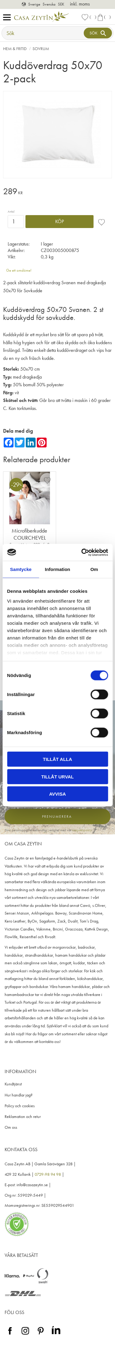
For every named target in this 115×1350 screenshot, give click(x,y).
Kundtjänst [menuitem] (13, 1084)
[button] (8, 17)
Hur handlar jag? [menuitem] (19, 1095)
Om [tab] (94, 569)
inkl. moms (80, 4)
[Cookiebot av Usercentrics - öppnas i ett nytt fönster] (82, 552)
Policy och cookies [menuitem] (20, 1105)
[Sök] (98, 33)
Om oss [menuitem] (11, 1127)
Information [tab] (57, 569)
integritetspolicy (82, 830)
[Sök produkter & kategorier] (43, 33)
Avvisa (57, 794)
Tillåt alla (57, 759)
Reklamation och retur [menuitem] (23, 1116)
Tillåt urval (57, 776)
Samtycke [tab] (21, 569)
